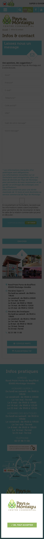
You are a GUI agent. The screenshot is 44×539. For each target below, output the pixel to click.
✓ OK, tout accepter (22, 525)
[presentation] (20, 231)
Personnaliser (21, 532)
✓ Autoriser (30, 222)
